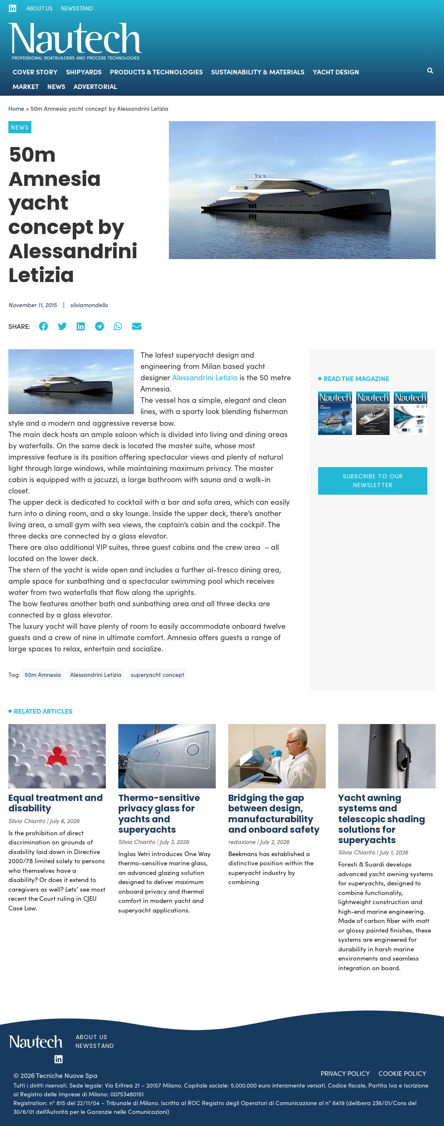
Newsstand (74, 8)
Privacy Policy (341, 1073)
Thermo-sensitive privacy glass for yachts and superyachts (159, 814)
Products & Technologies (156, 71)
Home (16, 108)
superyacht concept (157, 675)
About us (38, 8)
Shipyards (84, 71)
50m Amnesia (43, 675)
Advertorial (95, 86)
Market (26, 86)
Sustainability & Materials (257, 71)
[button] (430, 70)
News (56, 86)
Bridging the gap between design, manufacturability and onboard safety (273, 814)
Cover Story (35, 71)
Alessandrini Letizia (204, 377)
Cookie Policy (401, 1073)
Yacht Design (336, 71)
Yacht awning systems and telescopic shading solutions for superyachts (381, 819)
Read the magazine (356, 378)
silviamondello (89, 305)
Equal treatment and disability (55, 803)
